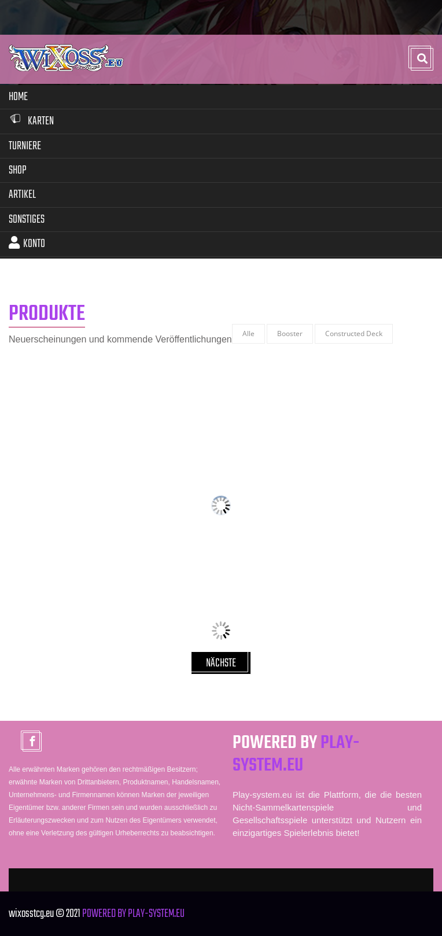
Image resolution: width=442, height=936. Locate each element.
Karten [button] (31, 121)
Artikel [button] (22, 195)
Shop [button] (18, 170)
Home (18, 97)
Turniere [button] (25, 146)
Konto (27, 244)
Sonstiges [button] (27, 220)
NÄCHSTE (221, 663)
